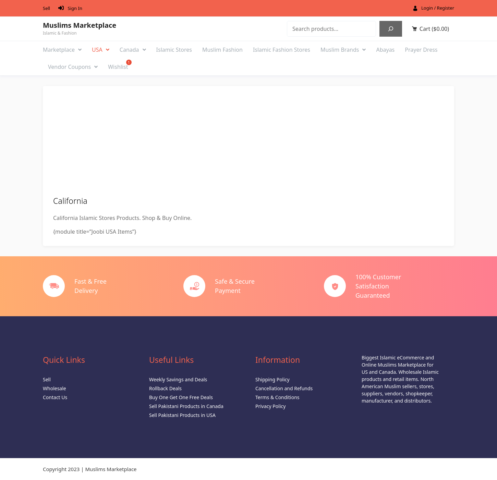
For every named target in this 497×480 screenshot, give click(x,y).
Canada (133, 49)
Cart (434, 29)
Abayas (385, 49)
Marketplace (62, 49)
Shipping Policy (272, 379)
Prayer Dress (421, 49)
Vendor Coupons (73, 66)
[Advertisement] (248, 145)
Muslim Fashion (222, 49)
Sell (46, 8)
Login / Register (437, 8)
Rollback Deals (165, 388)
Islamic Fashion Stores (281, 49)
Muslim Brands (343, 49)
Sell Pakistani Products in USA (182, 415)
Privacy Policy (270, 406)
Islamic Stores (174, 49)
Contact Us (55, 397)
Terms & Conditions (277, 397)
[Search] (390, 29)
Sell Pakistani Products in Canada (186, 406)
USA (100, 49)
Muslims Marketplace (79, 25)
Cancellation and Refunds (284, 388)
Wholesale (54, 388)
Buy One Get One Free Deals (181, 397)
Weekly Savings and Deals (178, 379)
